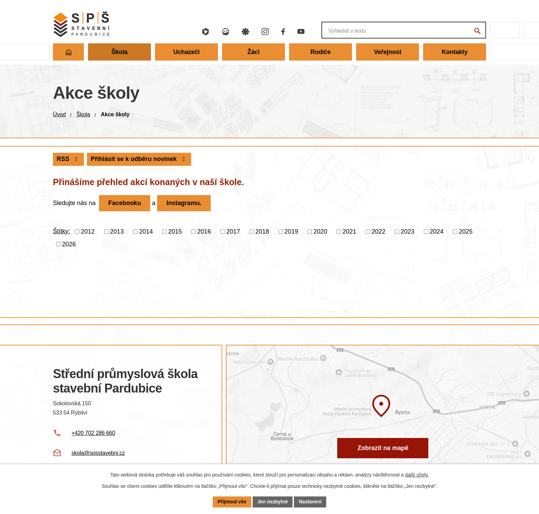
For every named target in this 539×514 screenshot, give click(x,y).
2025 (466, 231)
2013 (117, 231)
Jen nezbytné (272, 501)
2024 (436, 231)
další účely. (417, 475)
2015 (175, 231)
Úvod (59, 114)
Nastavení (310, 501)
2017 (233, 231)
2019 (291, 231)
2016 (204, 231)
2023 (408, 231)
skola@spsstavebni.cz (98, 453)
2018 (262, 231)
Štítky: (61, 231)
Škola (83, 114)
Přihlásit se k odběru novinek (139, 159)
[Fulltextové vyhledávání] (403, 30)
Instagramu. (183, 203)
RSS (68, 159)
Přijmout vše (232, 501)
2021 (349, 231)
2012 (88, 231)
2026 (69, 243)
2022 (378, 231)
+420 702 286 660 (93, 433)
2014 (146, 231)
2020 (320, 231)
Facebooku (124, 203)
